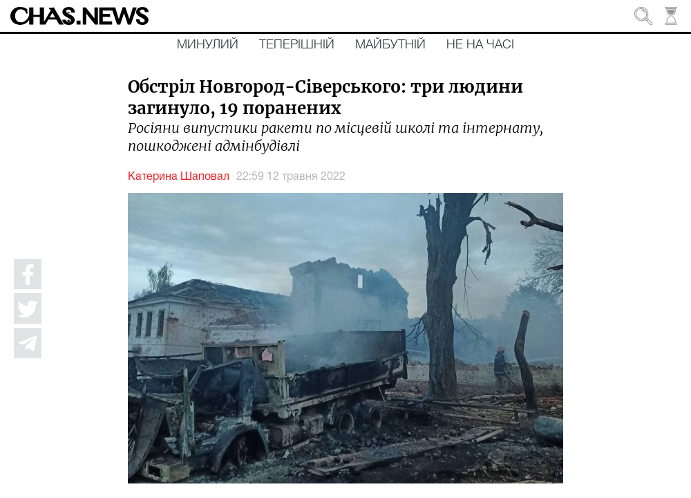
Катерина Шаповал (178, 177)
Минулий (207, 44)
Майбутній (390, 44)
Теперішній (296, 44)
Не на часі (480, 44)
